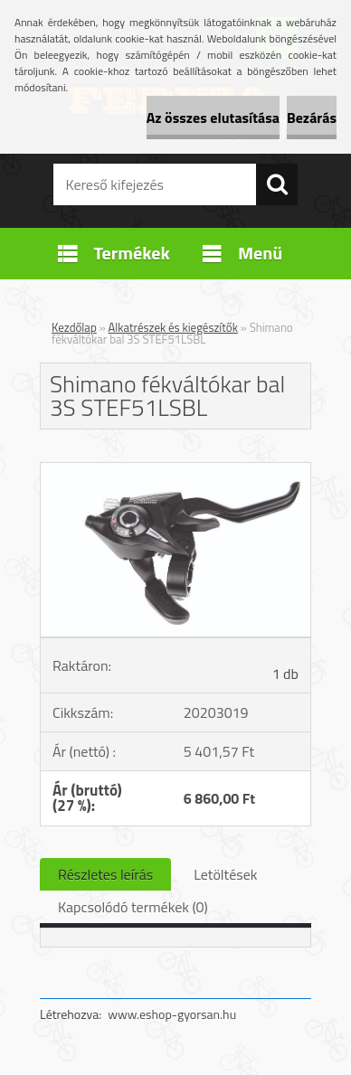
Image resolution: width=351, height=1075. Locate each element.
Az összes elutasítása (213, 117)
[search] (277, 184)
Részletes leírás (105, 874)
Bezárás (312, 117)
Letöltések (225, 874)
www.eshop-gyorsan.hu (172, 1013)
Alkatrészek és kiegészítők (173, 327)
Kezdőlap (74, 327)
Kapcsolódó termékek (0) (133, 907)
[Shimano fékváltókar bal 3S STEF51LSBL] (175, 470)
